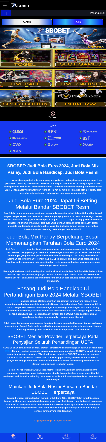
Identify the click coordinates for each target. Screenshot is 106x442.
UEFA (8, 351)
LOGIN (78, 22)
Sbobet (7, 180)
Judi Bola (14, 301)
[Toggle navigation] (4, 5)
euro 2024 (64, 219)
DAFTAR (27, 22)
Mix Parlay (21, 249)
